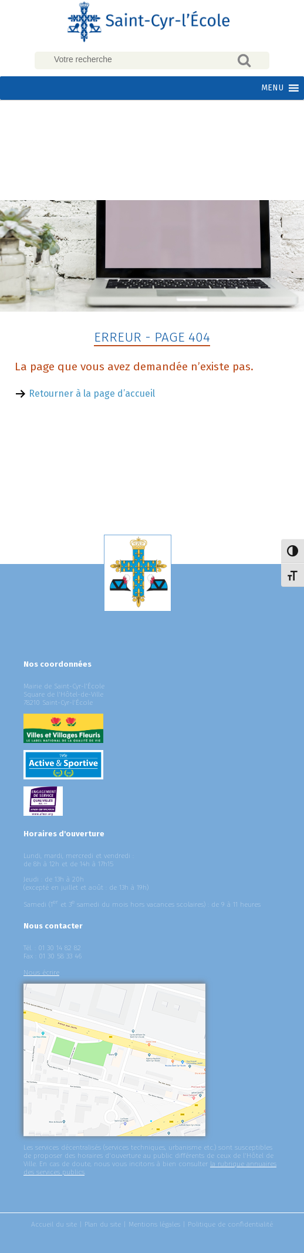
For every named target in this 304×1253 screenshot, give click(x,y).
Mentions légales (154, 1224)
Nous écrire (41, 972)
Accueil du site (54, 1224)
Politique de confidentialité (230, 1224)
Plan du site (103, 1224)
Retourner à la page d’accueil (92, 393)
